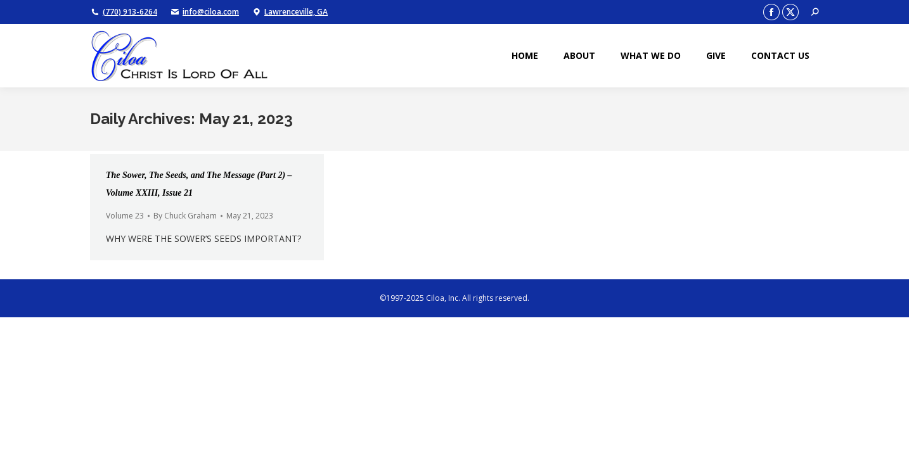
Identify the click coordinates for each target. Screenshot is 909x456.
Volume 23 (125, 215)
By (185, 215)
